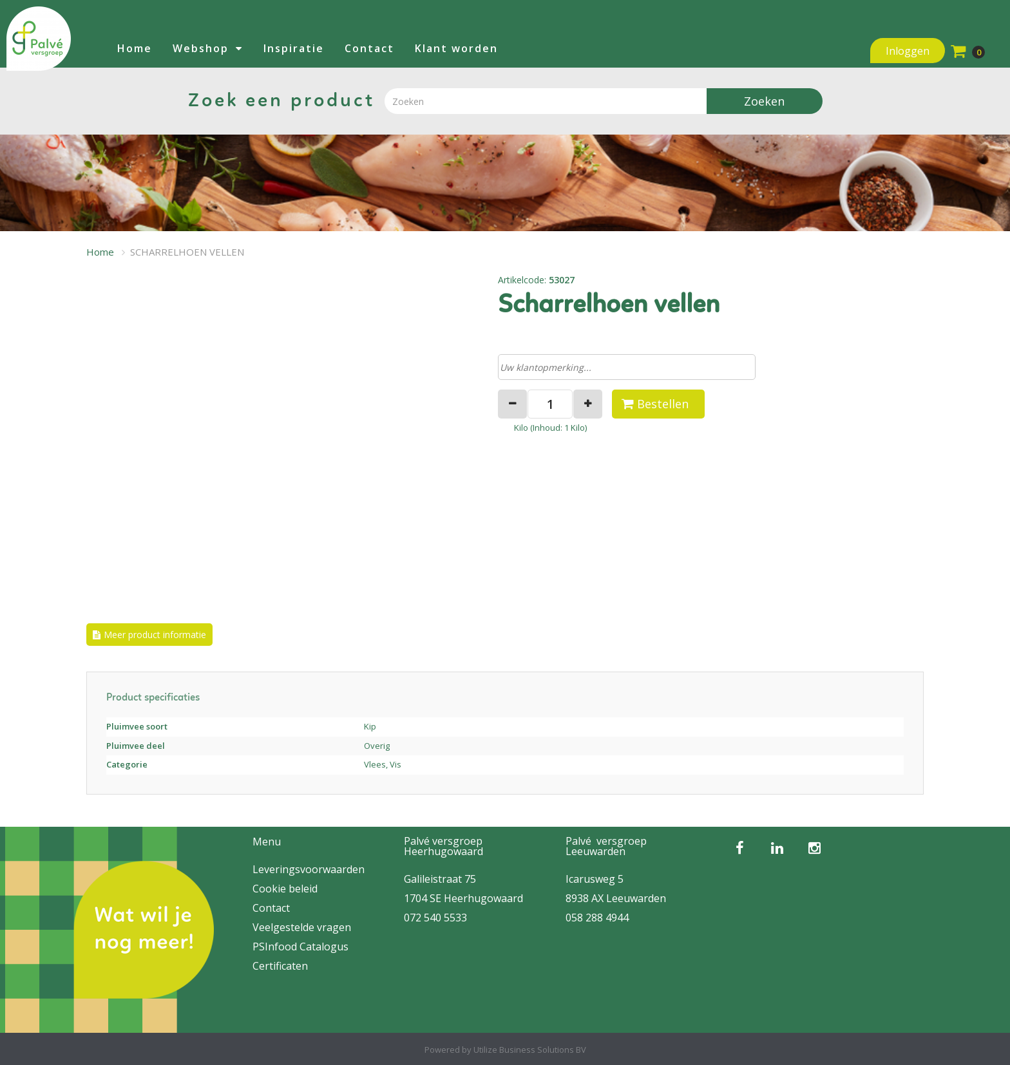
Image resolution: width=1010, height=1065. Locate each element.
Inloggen (907, 51)
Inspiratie (293, 48)
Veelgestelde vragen (301, 927)
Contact (369, 48)
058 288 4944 (597, 917)
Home (134, 48)
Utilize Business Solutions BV (529, 1049)
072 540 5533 (435, 917)
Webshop (201, 48)
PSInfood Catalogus (300, 946)
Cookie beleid (285, 888)
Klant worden (456, 48)
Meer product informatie (155, 634)
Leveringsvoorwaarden (308, 869)
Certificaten (280, 966)
